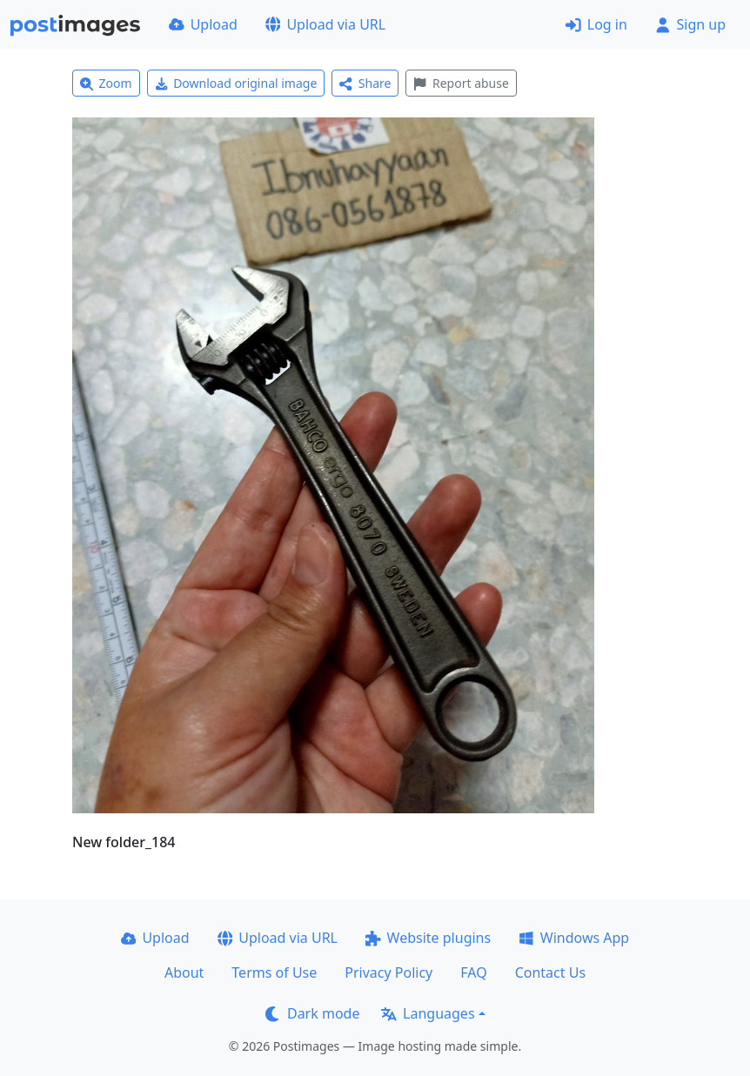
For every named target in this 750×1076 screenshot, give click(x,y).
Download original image (236, 83)
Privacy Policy (388, 972)
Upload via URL (325, 24)
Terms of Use (274, 972)
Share (365, 83)
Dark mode (312, 1013)
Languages (427, 1013)
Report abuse (460, 83)
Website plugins (428, 937)
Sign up (690, 24)
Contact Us (550, 972)
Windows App (574, 937)
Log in (596, 24)
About (184, 972)
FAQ (473, 972)
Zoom (106, 83)
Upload (203, 24)
